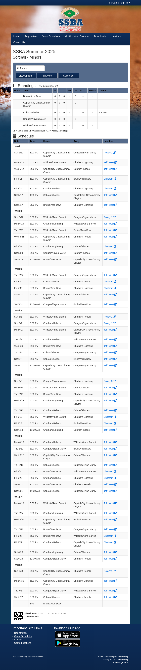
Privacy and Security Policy (115, 660)
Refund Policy (120, 657)
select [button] (42, 68)
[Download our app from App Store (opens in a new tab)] (67, 634)
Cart (112, 2)
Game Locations (22, 643)
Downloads (100, 36)
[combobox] (28, 68)
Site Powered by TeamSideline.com (28, 657)
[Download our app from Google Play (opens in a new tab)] (67, 642)
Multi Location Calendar (77, 36)
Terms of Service (105, 657)
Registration (31, 36)
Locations (116, 36)
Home (16, 36)
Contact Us (19, 42)
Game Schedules (51, 36)
